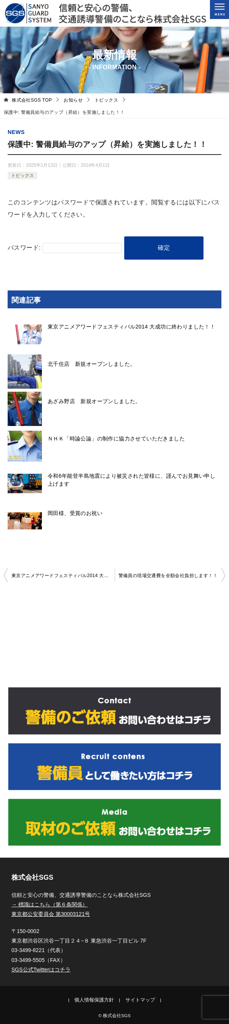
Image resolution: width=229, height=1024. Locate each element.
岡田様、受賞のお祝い (75, 513)
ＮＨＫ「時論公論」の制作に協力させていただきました (116, 438)
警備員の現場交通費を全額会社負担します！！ (168, 575)
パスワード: (65, 247)
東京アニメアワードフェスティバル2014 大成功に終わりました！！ (131, 327)
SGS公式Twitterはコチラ (40, 970)
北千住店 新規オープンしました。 (91, 364)
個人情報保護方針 (94, 1000)
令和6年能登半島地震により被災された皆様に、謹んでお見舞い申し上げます (131, 480)
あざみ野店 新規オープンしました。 (94, 401)
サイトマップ (140, 1000)
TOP (32, 100)
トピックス (22, 175)
